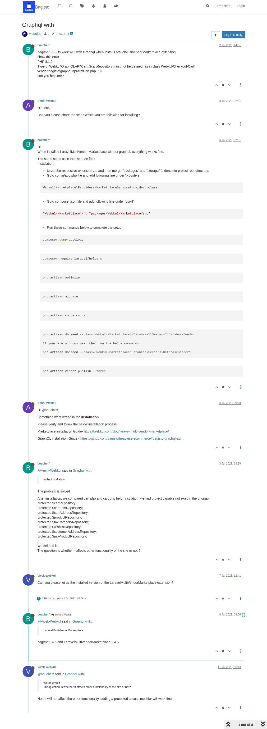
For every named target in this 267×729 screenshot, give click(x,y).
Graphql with (82, 470)
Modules (35, 34)
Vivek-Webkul (46, 575)
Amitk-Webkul (46, 101)
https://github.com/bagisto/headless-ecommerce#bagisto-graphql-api (130, 438)
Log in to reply (233, 34)
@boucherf (49, 410)
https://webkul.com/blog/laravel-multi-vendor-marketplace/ (126, 431)
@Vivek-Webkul (61, 614)
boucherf (43, 45)
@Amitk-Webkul (49, 470)
